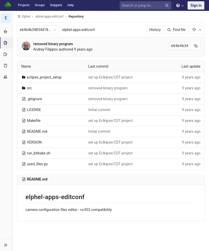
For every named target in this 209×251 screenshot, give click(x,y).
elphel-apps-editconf (78, 30)
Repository (76, 16)
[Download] (197, 29)
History (155, 30)
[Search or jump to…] (146, 5)
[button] (6, 245)
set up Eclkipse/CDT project (110, 77)
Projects (24, 5)
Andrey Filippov (45, 49)
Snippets (56, 5)
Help (70, 5)
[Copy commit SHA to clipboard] (195, 45)
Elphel (23, 16)
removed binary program (53, 44)
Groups (40, 5)
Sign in (196, 5)
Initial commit (99, 110)
